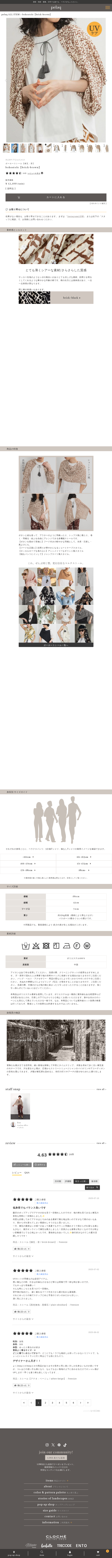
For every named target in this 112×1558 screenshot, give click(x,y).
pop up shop (56, 1504)
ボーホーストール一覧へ (56, 602)
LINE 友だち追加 (56, 1458)
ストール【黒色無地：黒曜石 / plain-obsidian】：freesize (49, 1305)
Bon (19, 1123)
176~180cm (26, 870)
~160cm (26, 857)
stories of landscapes (56, 1498)
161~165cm (82, 857)
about (56, 1486)
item (42, 1553)
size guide (56, 1510)
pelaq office (23, 1125)
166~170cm (26, 864)
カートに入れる (56, 197)
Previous (6, 81)
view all (100, 1089)
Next (106, 81)
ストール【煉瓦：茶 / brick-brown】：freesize (43, 1242)
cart (98, 1553)
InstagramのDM (75, 217)
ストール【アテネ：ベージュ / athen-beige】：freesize (48, 1378)
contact (56, 1516)
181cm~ (82, 870)
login (70, 1553)
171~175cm (82, 864)
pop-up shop (14, 1553)
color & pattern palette (56, 1492)
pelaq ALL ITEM (10, 15)
